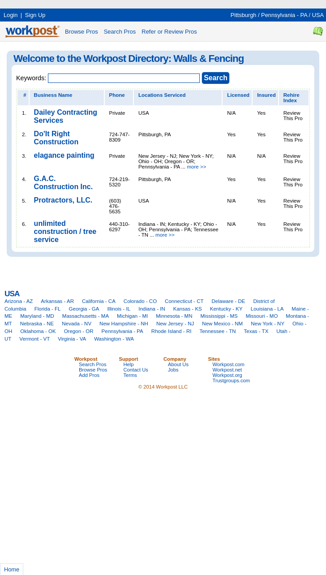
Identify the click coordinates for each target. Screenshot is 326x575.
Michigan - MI (132, 316)
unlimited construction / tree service (65, 231)
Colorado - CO (140, 301)
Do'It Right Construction (56, 138)
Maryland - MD (37, 316)
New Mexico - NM (222, 323)
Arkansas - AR (57, 301)
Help (129, 364)
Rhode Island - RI (171, 331)
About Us (178, 364)
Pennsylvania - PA (284, 15)
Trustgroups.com (231, 380)
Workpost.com (228, 364)
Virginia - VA (72, 339)
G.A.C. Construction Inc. (63, 182)
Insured (266, 95)
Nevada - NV (76, 323)
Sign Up (35, 15)
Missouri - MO (262, 316)
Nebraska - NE (37, 323)
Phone (117, 95)
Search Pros (120, 31)
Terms (130, 375)
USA (318, 15)
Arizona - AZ (18, 301)
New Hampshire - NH (123, 323)
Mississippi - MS (219, 316)
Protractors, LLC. (63, 200)
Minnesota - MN (174, 316)
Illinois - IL (118, 308)
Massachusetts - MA (85, 316)
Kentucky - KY (226, 308)
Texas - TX (256, 331)
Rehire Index (291, 97)
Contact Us (136, 369)
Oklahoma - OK (38, 331)
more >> (196, 166)
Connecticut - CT (184, 301)
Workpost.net (227, 369)
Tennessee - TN (217, 331)
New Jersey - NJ (175, 323)
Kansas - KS (187, 308)
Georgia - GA (84, 308)
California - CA (99, 301)
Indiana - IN (151, 308)
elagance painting (64, 155)
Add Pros (89, 375)
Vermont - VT (34, 339)
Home (11, 569)
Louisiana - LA (267, 308)
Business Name (53, 95)
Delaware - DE (228, 301)
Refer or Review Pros (169, 31)
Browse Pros (81, 31)
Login (10, 15)
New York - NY (267, 323)
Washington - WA (114, 339)
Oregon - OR (79, 331)
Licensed (238, 95)
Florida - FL (47, 308)
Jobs (173, 369)
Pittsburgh (244, 15)
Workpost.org (227, 375)
